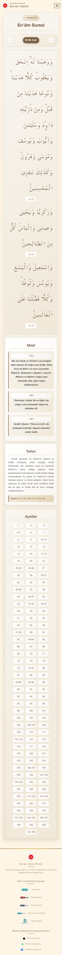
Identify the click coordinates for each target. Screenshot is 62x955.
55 (31, 625)
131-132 (44, 775)
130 (31, 775)
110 (31, 732)
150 (43, 811)
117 (31, 747)
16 (31, 554)
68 (43, 647)
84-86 (18, 682)
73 (31, 661)
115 (43, 739)
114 (31, 739)
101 (43, 711)
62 (18, 640)
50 (43, 611)
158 (18, 825)
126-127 (31, 768)
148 (18, 811)
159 (31, 825)
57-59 (18, 632)
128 (43, 768)
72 (18, 661)
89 (43, 682)
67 (31, 647)
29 (31, 575)
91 (31, 689)
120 (31, 754)
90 (18, 689)
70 (31, 654)
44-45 (31, 604)
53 (43, 618)
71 (43, 654)
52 (31, 618)
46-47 (44, 604)
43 (18, 604)
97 (31, 704)
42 (43, 597)
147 (43, 804)
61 (43, 632)
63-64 (31, 640)
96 (18, 704)
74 (43, 661)
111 (43, 732)
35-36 (18, 590)
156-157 (44, 818)
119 (18, 754)
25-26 (31, 568)
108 (43, 725)
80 (43, 668)
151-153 (18, 818)
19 (18, 561)
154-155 (31, 818)
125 (18, 768)
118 (43, 747)
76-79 (31, 668)
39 (18, 597)
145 (18, 804)
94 (31, 697)
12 (18, 547)
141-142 (31, 796)
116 (18, 747)
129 (18, 775)
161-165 (31, 832)
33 (31, 583)
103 (31, 718)
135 (31, 782)
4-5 (18, 533)
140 (18, 796)
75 (18, 668)
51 (18, 618)
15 (18, 554)
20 (31, 561)
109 (18, 732)
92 (43, 689)
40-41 (31, 597)
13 (31, 547)
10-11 (44, 540)
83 (43, 675)
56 (43, 625)
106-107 (31, 725)
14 (43, 547)
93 (18, 697)
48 (18, 611)
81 (18, 675)
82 (31, 675)
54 (18, 625)
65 (43, 640)
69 (18, 654)
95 (43, 697)
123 (31, 761)
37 (31, 590)
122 (18, 761)
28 (18, 575)
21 (43, 561)
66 (18, 647)
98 (43, 704)
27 (43, 568)
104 (43, 718)
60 (31, 632)
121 (43, 754)
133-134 (18, 782)
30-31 (44, 575)
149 (31, 811)
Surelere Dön (31, 17)
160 (43, 825)
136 (43, 782)
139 (43, 789)
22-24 (18, 568)
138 (31, 789)
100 (31, 711)
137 (18, 789)
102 (18, 718)
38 (43, 590)
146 (31, 804)
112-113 (18, 739)
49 (31, 611)
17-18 (44, 554)
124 (43, 761)
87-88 (31, 682)
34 (43, 583)
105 (18, 725)
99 (18, 711)
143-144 (44, 796)
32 (18, 583)
